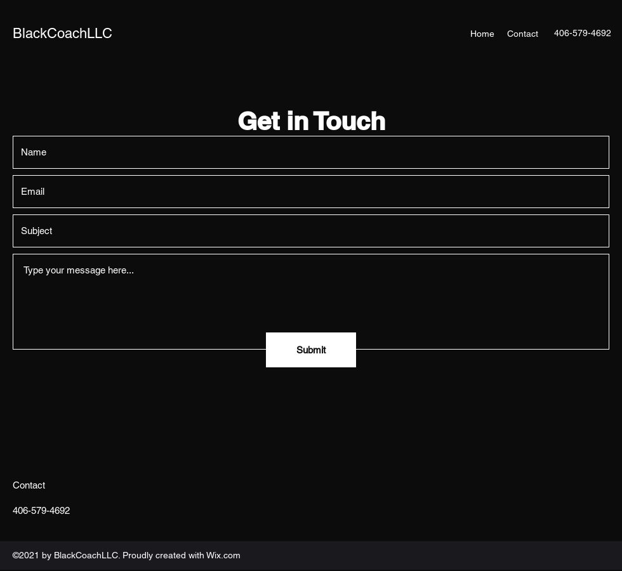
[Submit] (311, 349)
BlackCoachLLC (62, 33)
